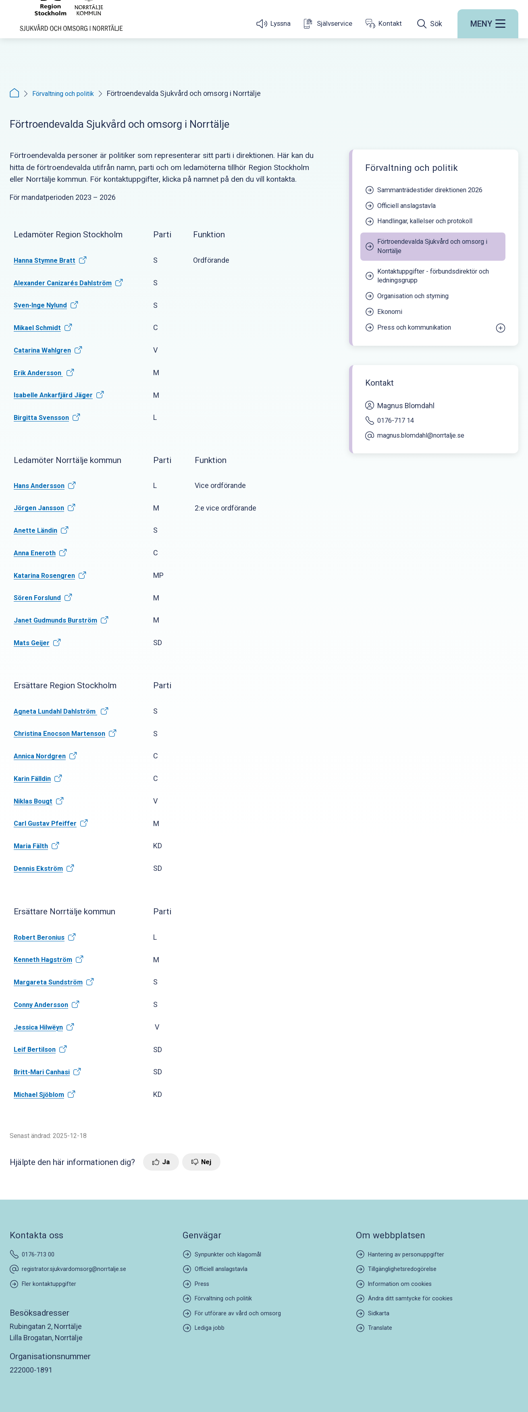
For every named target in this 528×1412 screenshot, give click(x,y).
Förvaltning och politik (67, 93)
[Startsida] (71, 37)
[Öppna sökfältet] (430, 54)
